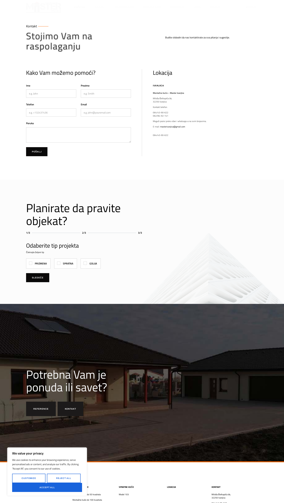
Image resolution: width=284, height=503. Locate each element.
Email (84, 104)
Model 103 (124, 494)
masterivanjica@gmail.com (172, 126)
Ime (28, 85)
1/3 (28, 233)
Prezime (85, 85)
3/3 (140, 233)
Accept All (47, 487)
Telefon (30, 104)
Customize (29, 478)
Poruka (30, 123)
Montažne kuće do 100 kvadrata (87, 500)
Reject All (63, 478)
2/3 (84, 233)
